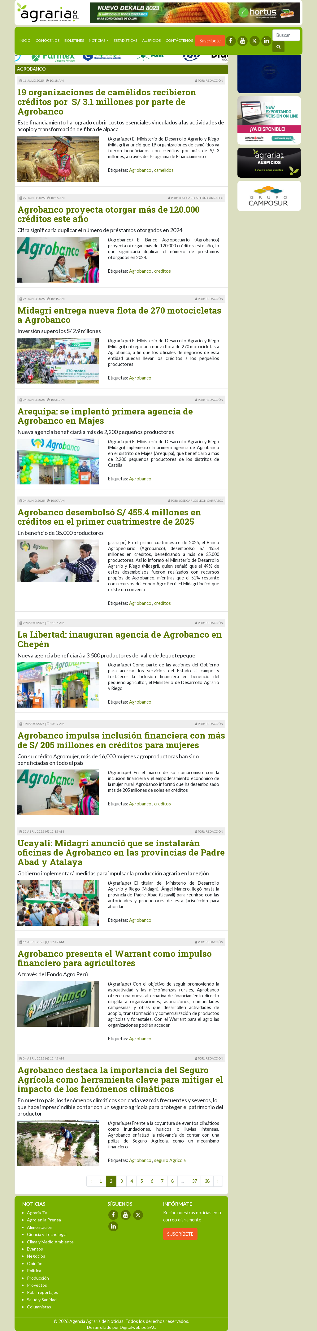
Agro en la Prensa (44, 1219)
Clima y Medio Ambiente (50, 1241)
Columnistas (39, 1306)
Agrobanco (140, 170)
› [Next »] (218, 1181)
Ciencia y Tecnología (47, 1234)
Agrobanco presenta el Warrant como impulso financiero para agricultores (114, 958)
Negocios (36, 1256)
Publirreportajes (42, 1292)
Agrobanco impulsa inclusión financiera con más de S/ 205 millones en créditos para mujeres (121, 740)
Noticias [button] (97, 40)
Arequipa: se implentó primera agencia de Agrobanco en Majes (105, 416)
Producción (38, 1278)
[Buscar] (286, 35)
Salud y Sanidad (42, 1299)
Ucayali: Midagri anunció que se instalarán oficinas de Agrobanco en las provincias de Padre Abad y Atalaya (121, 852)
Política (34, 1270)
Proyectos (37, 1285)
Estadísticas (125, 40)
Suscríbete (210, 40)
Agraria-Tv (37, 1212)
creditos (162, 271)
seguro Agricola (170, 1160)
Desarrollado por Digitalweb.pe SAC (121, 1327)
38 (207, 1181)
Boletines (74, 40)
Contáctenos (179, 40)
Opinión (34, 1263)
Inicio (26, 40)
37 (194, 1181)
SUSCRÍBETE (180, 1234)
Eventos (35, 1248)
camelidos (164, 170)
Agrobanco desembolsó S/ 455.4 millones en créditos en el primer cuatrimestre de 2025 (109, 516)
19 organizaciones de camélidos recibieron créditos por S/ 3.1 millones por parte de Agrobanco (106, 101)
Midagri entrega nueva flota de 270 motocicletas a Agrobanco (119, 315)
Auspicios (151, 40)
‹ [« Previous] (91, 1181)
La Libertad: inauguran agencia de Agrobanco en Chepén (119, 639)
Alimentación (39, 1227)
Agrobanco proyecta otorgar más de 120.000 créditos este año (108, 214)
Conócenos (47, 40)
